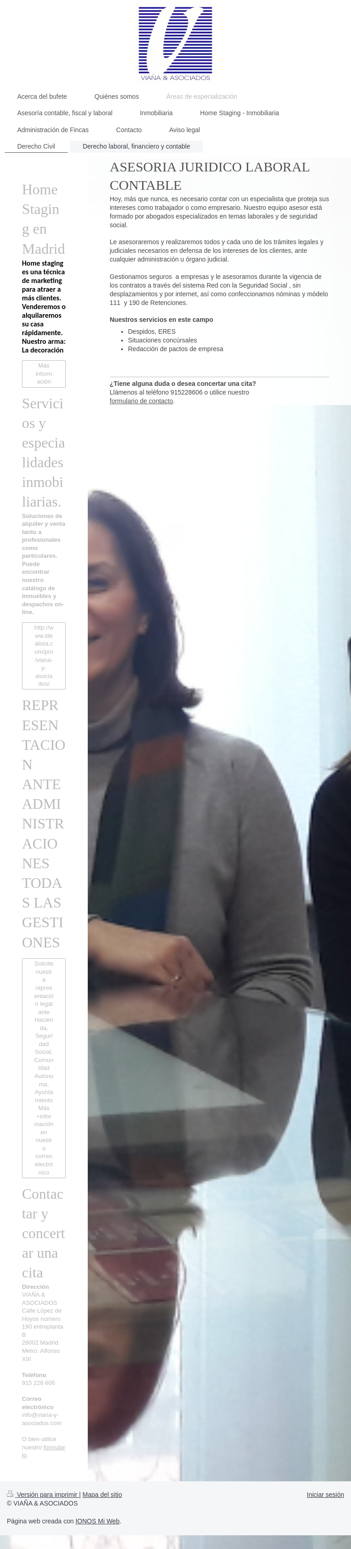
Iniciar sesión (325, 1494)
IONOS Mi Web (97, 1521)
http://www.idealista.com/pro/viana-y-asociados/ (43, 655)
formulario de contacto (141, 401)
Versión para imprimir (43, 1494)
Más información (44, 373)
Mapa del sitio (102, 1494)
